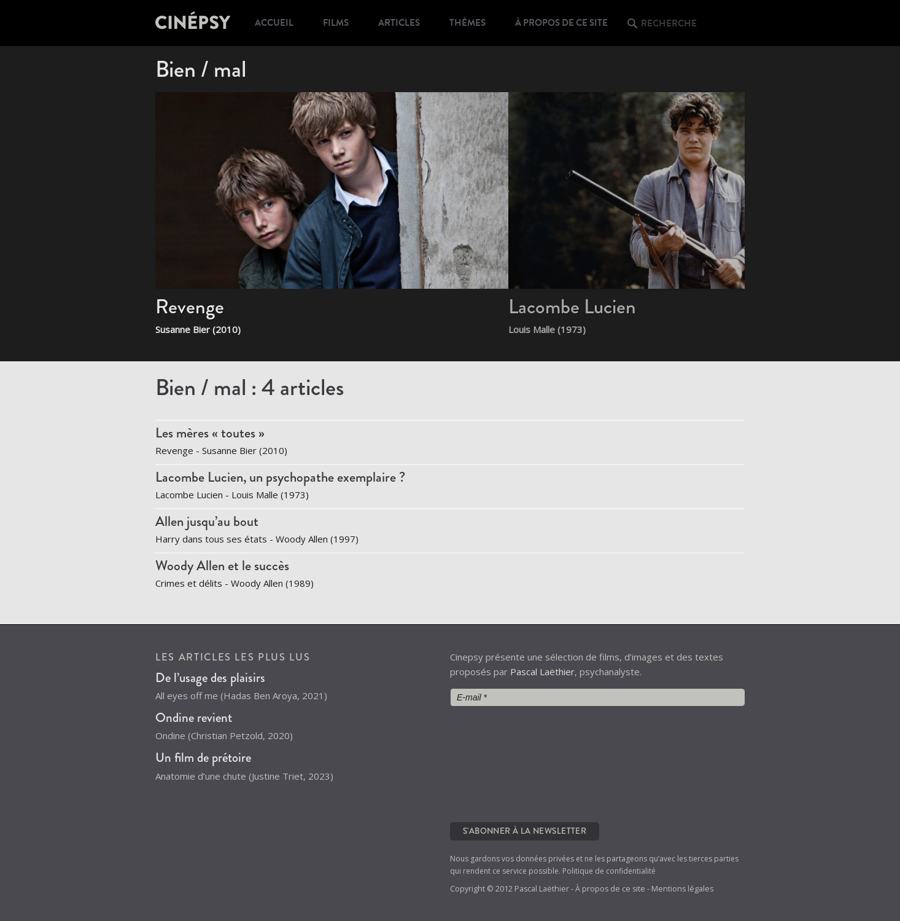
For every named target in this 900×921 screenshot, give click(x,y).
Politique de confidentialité (609, 871)
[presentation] (500, 763)
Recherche (669, 23)
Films (336, 22)
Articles (399, 22)
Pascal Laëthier (542, 671)
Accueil (274, 22)
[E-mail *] (597, 697)
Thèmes (467, 22)
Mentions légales (682, 889)
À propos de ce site (561, 22)
